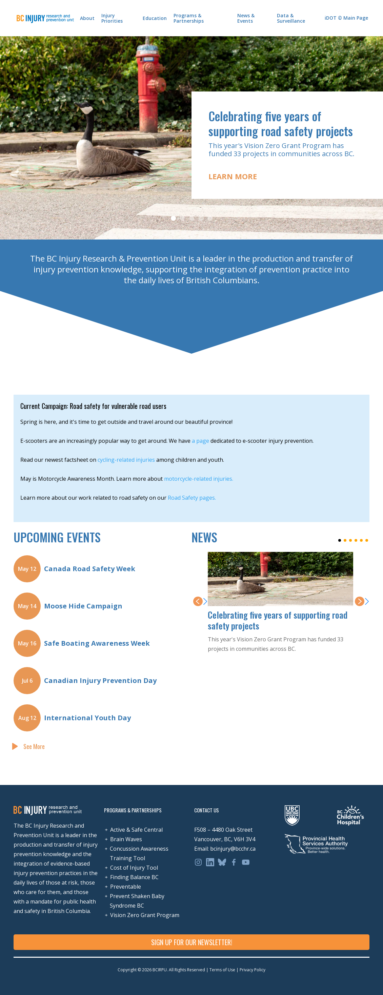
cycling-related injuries (126, 459)
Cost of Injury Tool (134, 867)
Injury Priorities (112, 18)
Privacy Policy (252, 970)
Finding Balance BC (134, 877)
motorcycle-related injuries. (198, 478)
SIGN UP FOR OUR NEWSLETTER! (191, 942)
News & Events (246, 18)
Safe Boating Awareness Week (97, 643)
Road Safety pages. (192, 497)
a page (200, 440)
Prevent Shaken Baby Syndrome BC (137, 900)
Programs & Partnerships (189, 18)
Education (155, 18)
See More (34, 746)
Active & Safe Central (136, 829)
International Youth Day (87, 717)
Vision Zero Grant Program (144, 915)
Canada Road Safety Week (89, 568)
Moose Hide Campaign (83, 605)
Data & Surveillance (291, 18)
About (87, 18)
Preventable (125, 886)
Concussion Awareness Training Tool (139, 853)
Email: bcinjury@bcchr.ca (225, 848)
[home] (45, 18)
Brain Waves (126, 839)
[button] (369, 138)
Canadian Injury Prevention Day (100, 680)
